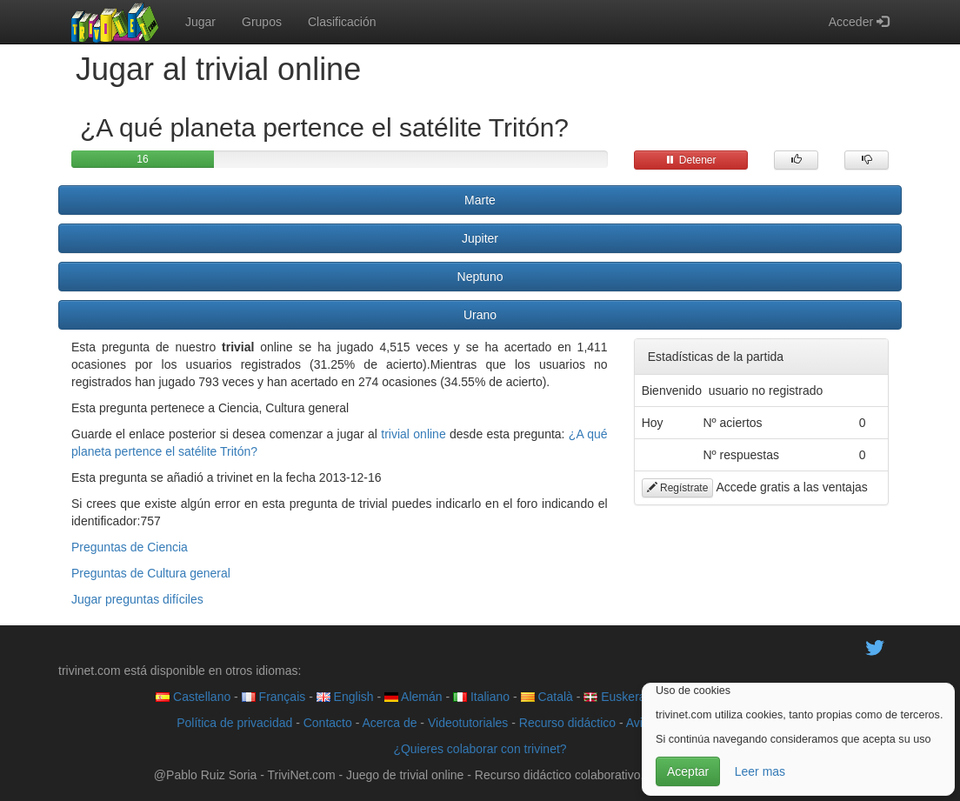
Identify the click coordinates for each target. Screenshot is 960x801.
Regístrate (678, 488)
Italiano (481, 697)
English (345, 697)
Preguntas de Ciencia (129, 547)
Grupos (262, 22)
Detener (690, 160)
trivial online (413, 434)
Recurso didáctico (567, 723)
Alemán (413, 697)
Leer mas (760, 771)
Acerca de (389, 723)
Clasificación (342, 22)
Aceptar (688, 771)
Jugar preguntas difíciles (137, 599)
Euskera (614, 697)
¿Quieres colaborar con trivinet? (479, 749)
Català (547, 697)
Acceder (859, 22)
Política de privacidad (234, 723)
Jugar (200, 22)
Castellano (193, 697)
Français (274, 697)
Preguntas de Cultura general (150, 573)
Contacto (327, 723)
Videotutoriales (468, 723)
